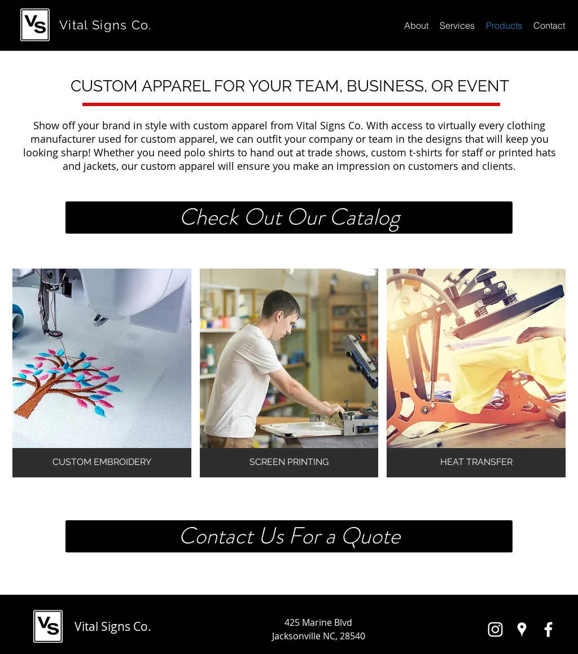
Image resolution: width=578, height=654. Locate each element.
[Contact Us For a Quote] (289, 536)
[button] (101, 373)
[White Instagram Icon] (495, 629)
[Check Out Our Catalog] (289, 217)
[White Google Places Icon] (522, 629)
